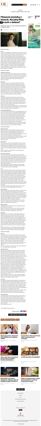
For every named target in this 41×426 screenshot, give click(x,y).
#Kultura (22, 11)
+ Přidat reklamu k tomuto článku (17, 314)
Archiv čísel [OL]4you (20, 401)
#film (2, 319)
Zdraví (2, 341)
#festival (24, 354)
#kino (17, 319)
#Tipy (28, 11)
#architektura (4, 354)
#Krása (25, 11)
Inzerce (20, 397)
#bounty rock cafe (5, 375)
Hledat (24, 4)
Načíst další (20, 389)
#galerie (24, 333)
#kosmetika (24, 375)
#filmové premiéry (10, 319)
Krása (22, 384)
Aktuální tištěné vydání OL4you (20, 399)
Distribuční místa (20, 393)
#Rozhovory (13, 11)
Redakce (20, 395)
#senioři (3, 333)
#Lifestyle (18, 11)
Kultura (22, 341)
